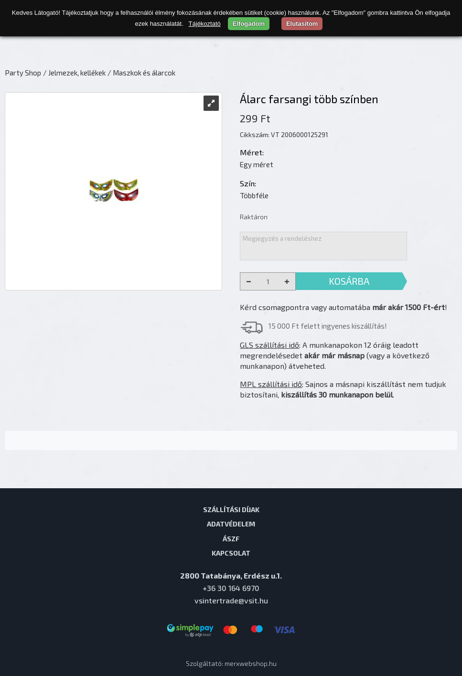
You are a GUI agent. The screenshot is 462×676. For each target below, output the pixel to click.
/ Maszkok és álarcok (141, 72)
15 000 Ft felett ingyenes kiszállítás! (328, 326)
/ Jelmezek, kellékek (74, 72)
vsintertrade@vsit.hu (231, 600)
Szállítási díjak (231, 509)
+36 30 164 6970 (231, 587)
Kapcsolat (231, 552)
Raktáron (254, 217)
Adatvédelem (231, 523)
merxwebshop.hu (251, 663)
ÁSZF (231, 538)
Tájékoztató (205, 23)
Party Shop (23, 72)
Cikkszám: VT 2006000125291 (284, 134)
